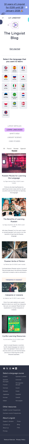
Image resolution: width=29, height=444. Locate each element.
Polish (17, 391)
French (9, 148)
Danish (18, 397)
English (5, 376)
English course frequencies (11, 410)
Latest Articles (14, 126)
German (15, 148)
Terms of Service (9, 439)
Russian (14, 151)
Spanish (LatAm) (21, 376)
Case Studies (14, 141)
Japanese (6, 394)
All (4, 148)
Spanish (23, 148)
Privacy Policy (20, 439)
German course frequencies (12, 413)
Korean (5, 397)
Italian (5, 400)
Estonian (18, 379)
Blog (18, 424)
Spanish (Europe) (5, 380)
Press (19, 421)
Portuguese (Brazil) (19, 384)
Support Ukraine (8, 421)
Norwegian (19, 400)
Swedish (18, 394)
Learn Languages (14, 130)
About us (6, 428)
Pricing (5, 431)
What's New (14, 133)
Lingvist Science (15, 137)
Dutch (18, 388)
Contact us (6, 424)
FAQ (18, 427)
